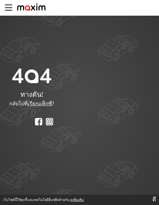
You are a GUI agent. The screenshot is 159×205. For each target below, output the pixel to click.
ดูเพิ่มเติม (77, 200)
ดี (154, 199)
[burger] (8, 7)
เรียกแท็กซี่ (40, 103)
